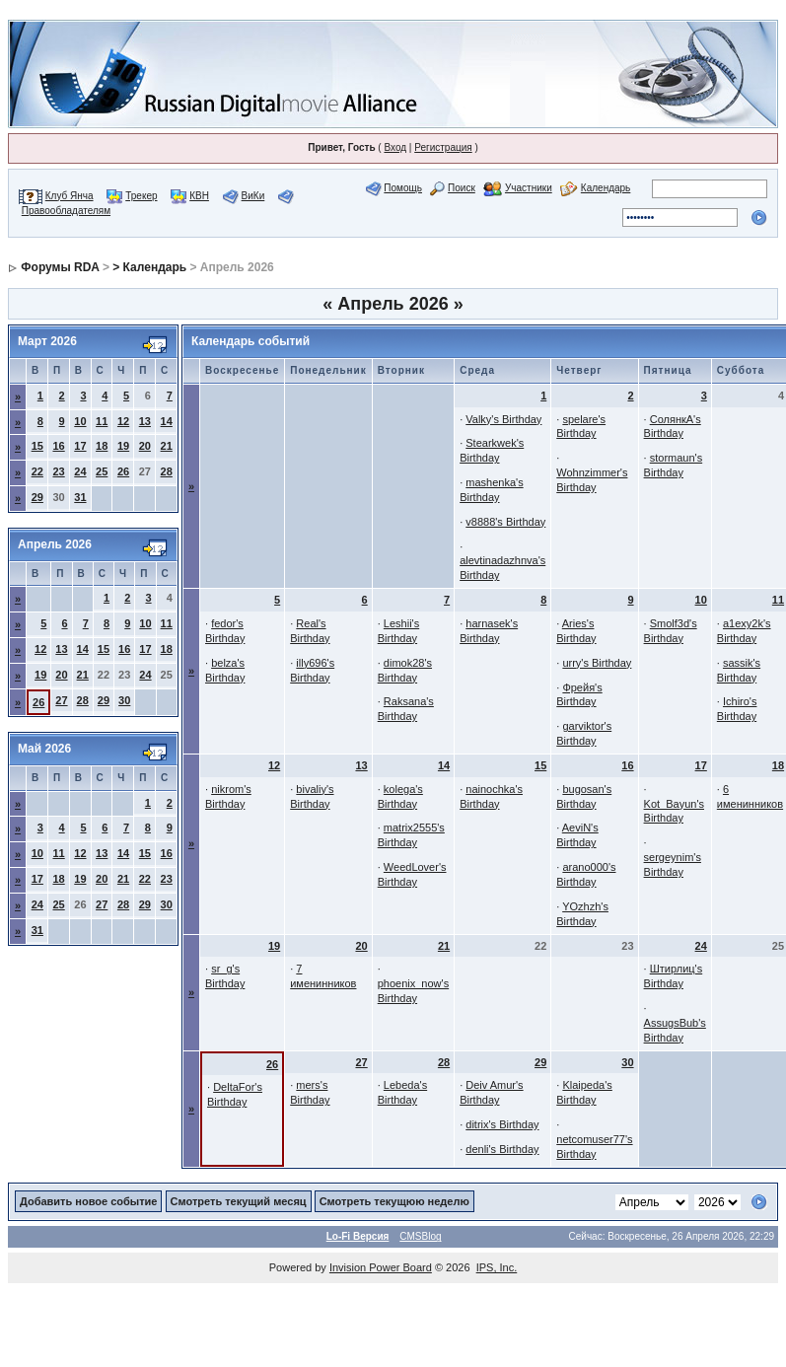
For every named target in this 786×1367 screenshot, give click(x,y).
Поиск (461, 187)
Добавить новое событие (89, 1201)
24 (80, 471)
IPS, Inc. (497, 1267)
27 (61, 700)
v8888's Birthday (505, 522)
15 (37, 446)
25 (101, 471)
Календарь (605, 187)
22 (37, 471)
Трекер (141, 195)
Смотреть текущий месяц (239, 1201)
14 (167, 421)
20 (145, 446)
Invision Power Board (380, 1267)
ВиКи (253, 195)
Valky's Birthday (503, 419)
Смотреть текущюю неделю (394, 1201)
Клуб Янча (69, 195)
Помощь (403, 187)
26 (123, 471)
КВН (199, 195)
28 (167, 471)
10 (80, 421)
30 (124, 700)
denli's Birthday (501, 1149)
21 (167, 446)
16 (58, 446)
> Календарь (149, 267)
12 (123, 421)
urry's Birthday (596, 663)
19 (123, 446)
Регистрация (442, 147)
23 (58, 471)
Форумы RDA (60, 267)
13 (145, 421)
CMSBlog (420, 1236)
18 (101, 446)
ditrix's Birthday (501, 1124)
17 (80, 446)
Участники (528, 187)
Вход (395, 147)
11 (101, 421)
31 (80, 497)
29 (37, 497)
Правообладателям (66, 210)
